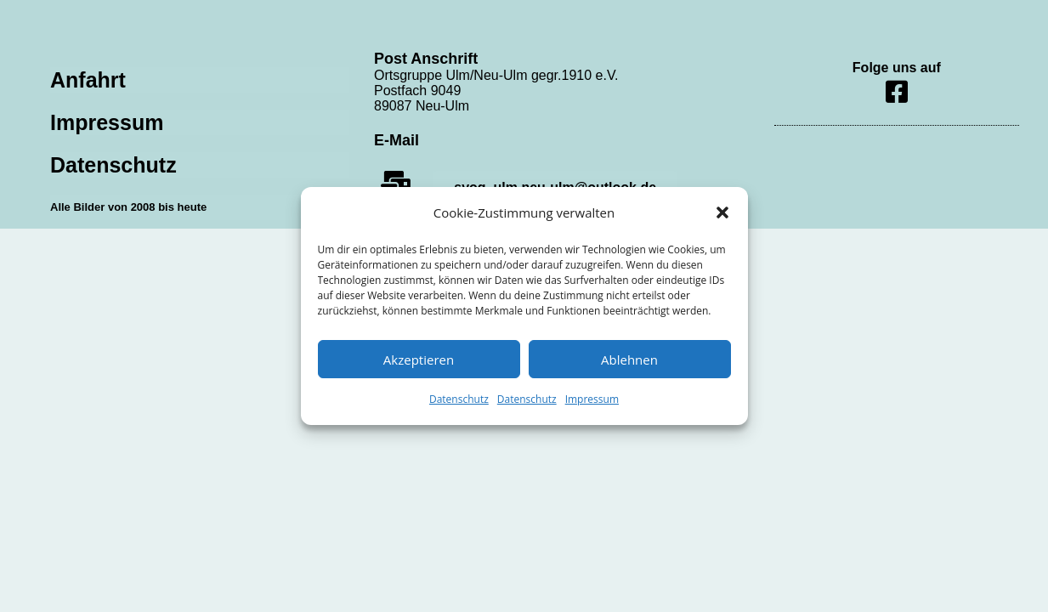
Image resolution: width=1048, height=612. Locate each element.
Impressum (592, 399)
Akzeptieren (418, 359)
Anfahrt (88, 80)
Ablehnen (629, 359)
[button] (722, 212)
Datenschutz (459, 399)
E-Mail (396, 140)
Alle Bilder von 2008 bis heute (128, 207)
